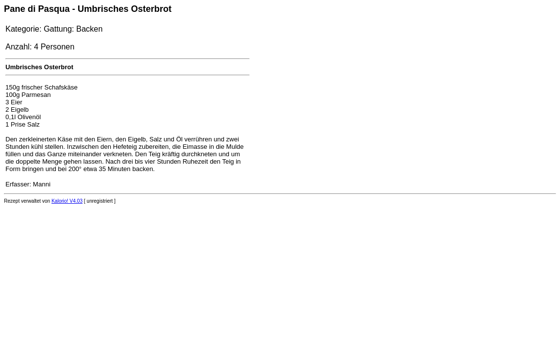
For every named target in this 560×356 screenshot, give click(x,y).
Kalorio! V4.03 (67, 201)
